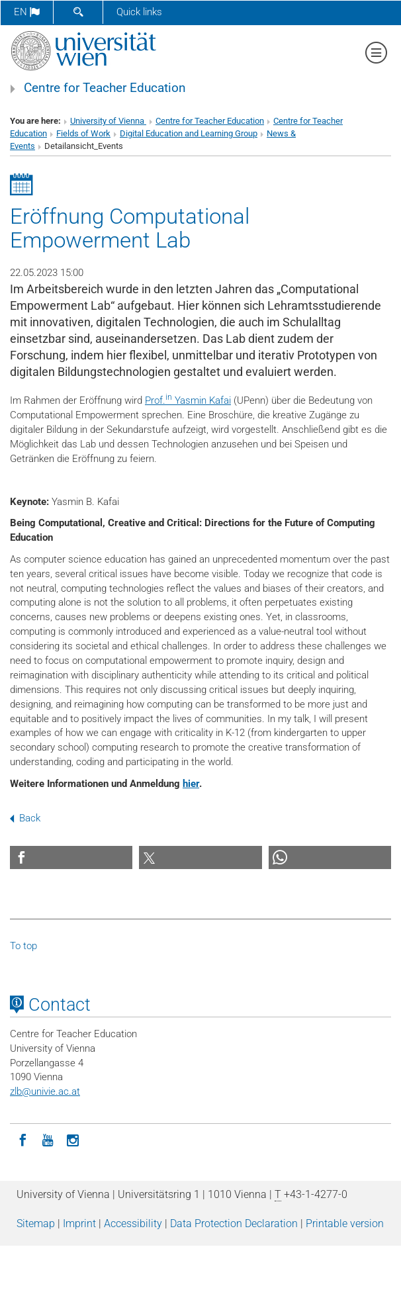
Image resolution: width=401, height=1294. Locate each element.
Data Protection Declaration (234, 1223)
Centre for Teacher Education (105, 88)
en (27, 12)
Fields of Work (83, 133)
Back (25, 818)
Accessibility (133, 1223)
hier (191, 784)
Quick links (139, 12)
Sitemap (36, 1223)
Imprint (79, 1223)
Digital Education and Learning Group (188, 133)
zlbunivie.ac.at (45, 1091)
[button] (71, 857)
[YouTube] (47, 1139)
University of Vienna (108, 121)
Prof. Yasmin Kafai (188, 400)
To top (23, 946)
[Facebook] (22, 1139)
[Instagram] (72, 1139)
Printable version (345, 1223)
